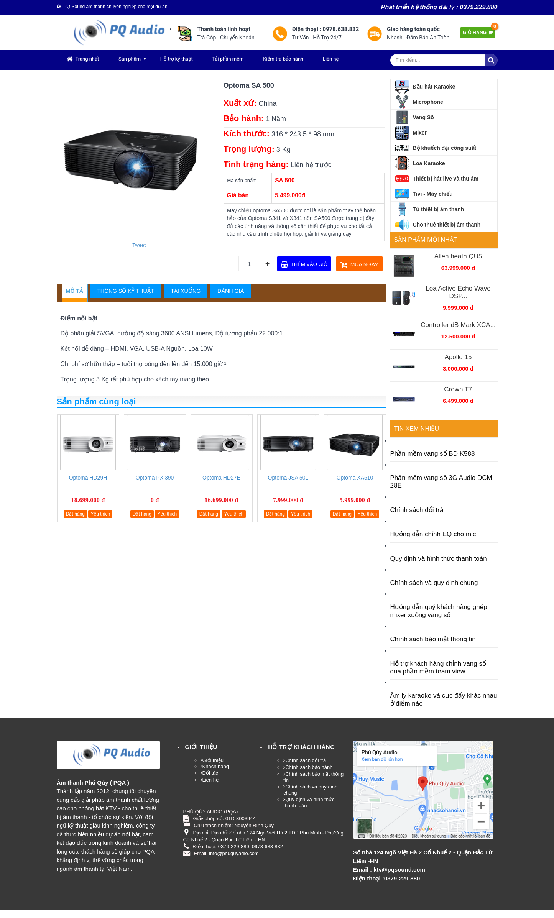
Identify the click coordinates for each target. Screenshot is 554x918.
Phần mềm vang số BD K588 (432, 453)
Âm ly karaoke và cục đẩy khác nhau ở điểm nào (443, 699)
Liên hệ (331, 59)
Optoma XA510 (355, 478)
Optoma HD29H (88, 478)
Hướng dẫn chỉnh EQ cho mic (433, 534)
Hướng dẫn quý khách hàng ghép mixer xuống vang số (438, 610)
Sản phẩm (129, 59)
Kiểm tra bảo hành (283, 59)
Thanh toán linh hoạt (223, 29)
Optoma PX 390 (155, 478)
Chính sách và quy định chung (434, 582)
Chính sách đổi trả (417, 510)
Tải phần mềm (227, 59)
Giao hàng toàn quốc (413, 29)
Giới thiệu (201, 747)
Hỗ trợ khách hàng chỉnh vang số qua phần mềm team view (438, 667)
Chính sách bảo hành (308, 767)
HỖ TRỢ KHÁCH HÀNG (301, 747)
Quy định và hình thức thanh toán (438, 558)
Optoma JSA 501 (288, 478)
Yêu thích (100, 514)
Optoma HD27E (221, 478)
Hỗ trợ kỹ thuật (176, 59)
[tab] (74, 291)
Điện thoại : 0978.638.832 (325, 29)
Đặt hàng (75, 514)
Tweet (139, 245)
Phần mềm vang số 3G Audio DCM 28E (441, 481)
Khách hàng (215, 766)
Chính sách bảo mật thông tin (433, 639)
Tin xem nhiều (416, 428)
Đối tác (210, 773)
